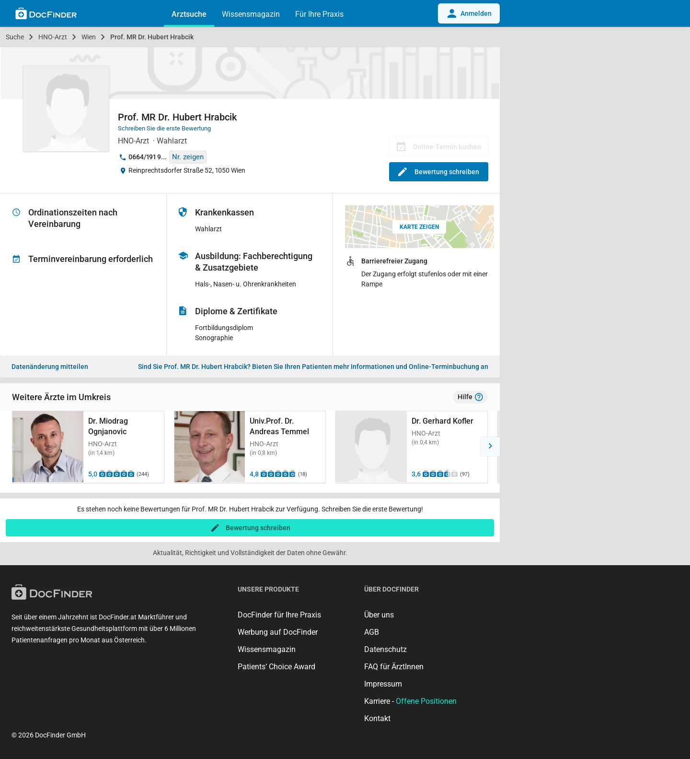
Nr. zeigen (188, 157)
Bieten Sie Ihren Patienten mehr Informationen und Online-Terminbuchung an (313, 366)
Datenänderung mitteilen (50, 366)
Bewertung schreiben (438, 172)
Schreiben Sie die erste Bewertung (164, 128)
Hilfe (470, 397)
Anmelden (469, 13)
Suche (15, 37)
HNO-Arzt (52, 37)
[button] (490, 446)
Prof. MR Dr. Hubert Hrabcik (152, 37)
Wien (88, 37)
